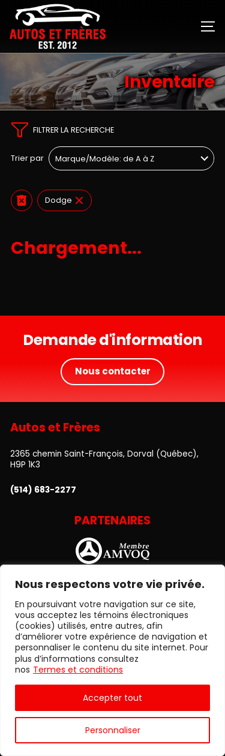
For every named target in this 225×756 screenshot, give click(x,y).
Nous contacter (113, 371)
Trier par (27, 158)
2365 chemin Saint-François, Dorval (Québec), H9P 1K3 (104, 459)
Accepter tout (112, 698)
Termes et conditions (78, 670)
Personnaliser (112, 730)
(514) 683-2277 (43, 490)
